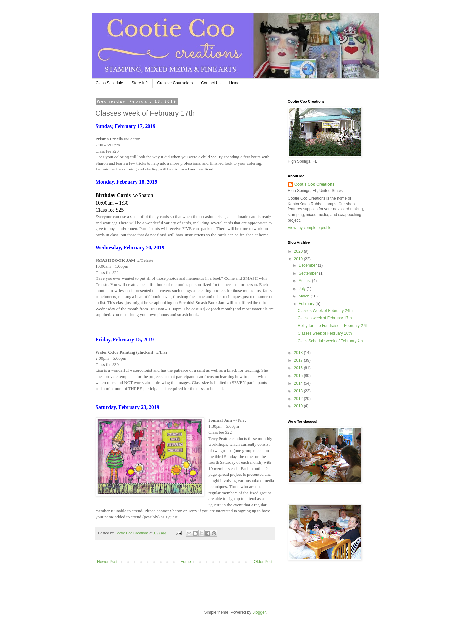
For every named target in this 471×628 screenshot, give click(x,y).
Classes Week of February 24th (325, 310)
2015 (299, 375)
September (309, 273)
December (308, 265)
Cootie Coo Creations (314, 184)
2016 (299, 368)
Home (234, 83)
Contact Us (210, 83)
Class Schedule (109, 83)
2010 (299, 406)
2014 (299, 383)
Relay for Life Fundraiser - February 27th (333, 325)
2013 (299, 391)
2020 (299, 251)
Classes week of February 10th (325, 333)
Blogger (259, 612)
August (305, 280)
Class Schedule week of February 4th (330, 341)
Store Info (139, 83)
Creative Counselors (175, 83)
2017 (299, 360)
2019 (299, 259)
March (305, 296)
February (307, 303)
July (303, 288)
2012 (299, 398)
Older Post (263, 561)
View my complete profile (309, 227)
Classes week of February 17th (325, 318)
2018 (299, 352)
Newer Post (107, 561)
